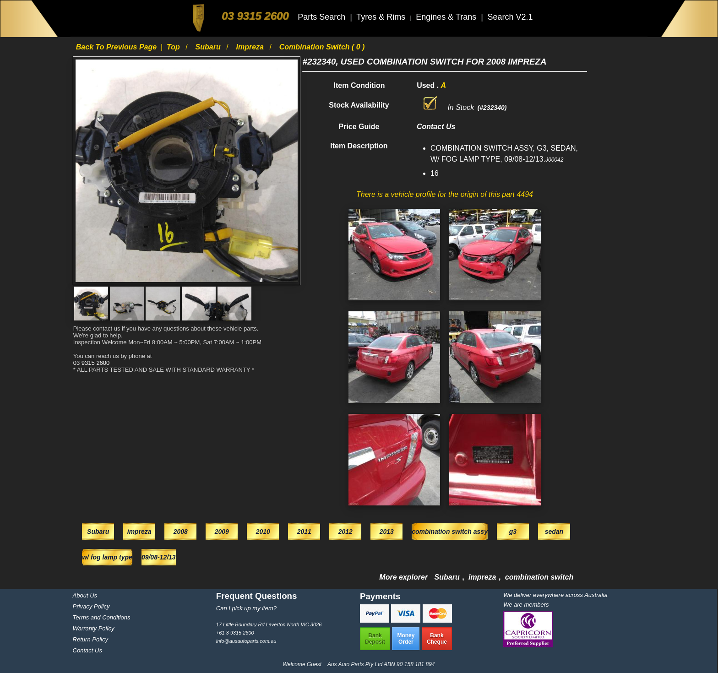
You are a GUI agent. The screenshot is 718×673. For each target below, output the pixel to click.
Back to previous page (117, 47)
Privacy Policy (91, 606)
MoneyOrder (405, 638)
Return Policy (90, 639)
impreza (251, 47)
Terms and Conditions (102, 617)
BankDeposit (375, 638)
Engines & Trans (447, 17)
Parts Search (323, 17)
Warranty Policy (93, 628)
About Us (85, 595)
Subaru (209, 47)
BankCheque (437, 638)
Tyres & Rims (382, 17)
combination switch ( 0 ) (322, 47)
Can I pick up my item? (246, 608)
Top (174, 47)
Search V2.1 (510, 17)
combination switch (539, 577)
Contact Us (87, 650)
